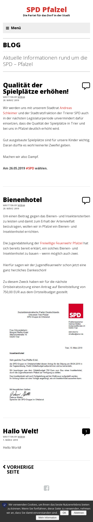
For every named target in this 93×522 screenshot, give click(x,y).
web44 (21, 97)
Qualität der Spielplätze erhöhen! (36, 88)
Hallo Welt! (20, 431)
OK (64, 512)
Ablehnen (79, 512)
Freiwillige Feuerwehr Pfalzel (61, 243)
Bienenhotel (22, 199)
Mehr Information (47, 517)
